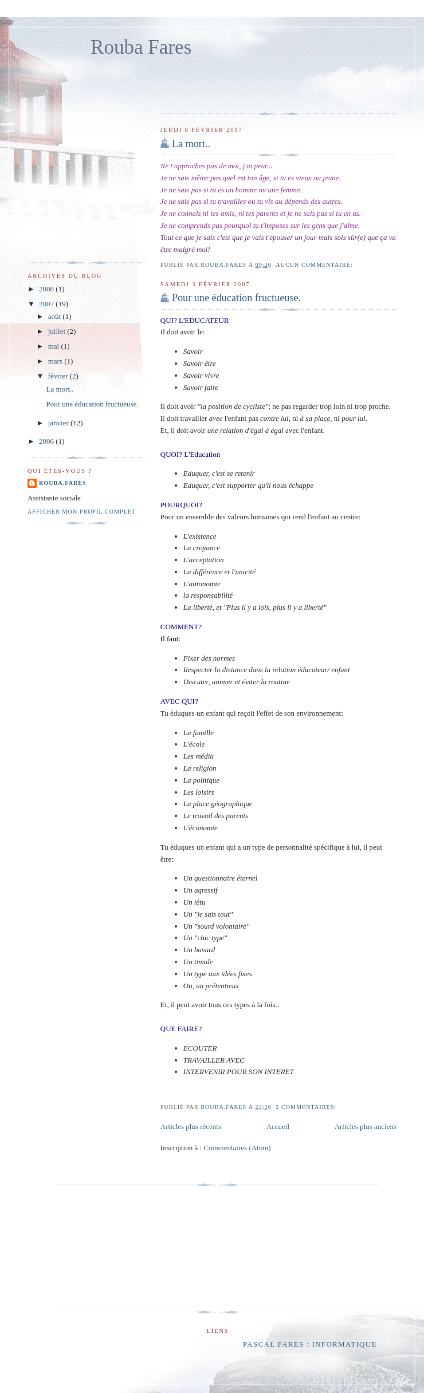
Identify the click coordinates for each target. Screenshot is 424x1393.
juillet (58, 331)
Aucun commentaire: (315, 265)
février (59, 376)
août (55, 316)
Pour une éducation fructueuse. (236, 297)
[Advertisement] (79, 210)
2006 (47, 441)
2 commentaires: (307, 1107)
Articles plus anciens (365, 1126)
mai (54, 346)
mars (56, 361)
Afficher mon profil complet (82, 511)
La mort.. (191, 143)
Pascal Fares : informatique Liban (327, 1344)
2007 (47, 303)
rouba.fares (63, 483)
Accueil (277, 1126)
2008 (47, 289)
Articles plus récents (190, 1126)
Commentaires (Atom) (236, 1147)
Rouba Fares (141, 47)
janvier (59, 423)
